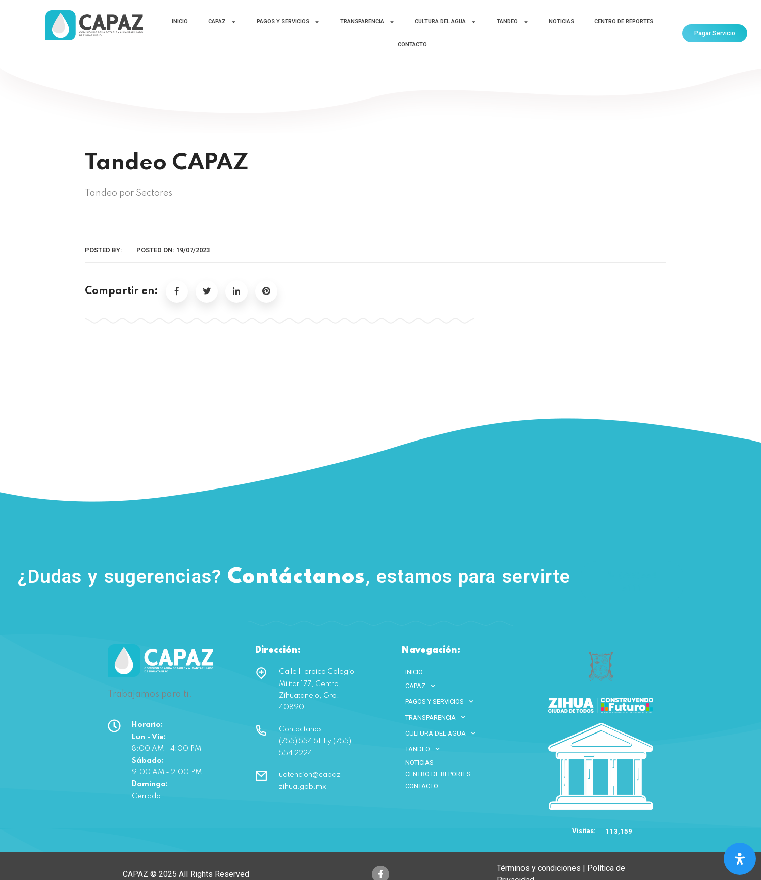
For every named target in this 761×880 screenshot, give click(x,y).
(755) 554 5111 (631, 581)
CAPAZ (222, 22)
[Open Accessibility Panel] (740, 859)
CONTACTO (412, 44)
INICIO (180, 21)
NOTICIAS (561, 21)
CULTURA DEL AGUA (446, 22)
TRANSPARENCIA (367, 22)
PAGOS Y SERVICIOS (288, 22)
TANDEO (513, 22)
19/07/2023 (193, 250)
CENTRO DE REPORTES (623, 21)
